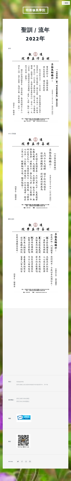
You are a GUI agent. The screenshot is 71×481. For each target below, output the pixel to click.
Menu (66, 3)
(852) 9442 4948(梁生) (22, 401)
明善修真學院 (35, 10)
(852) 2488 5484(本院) (22, 398)
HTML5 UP (44, 474)
